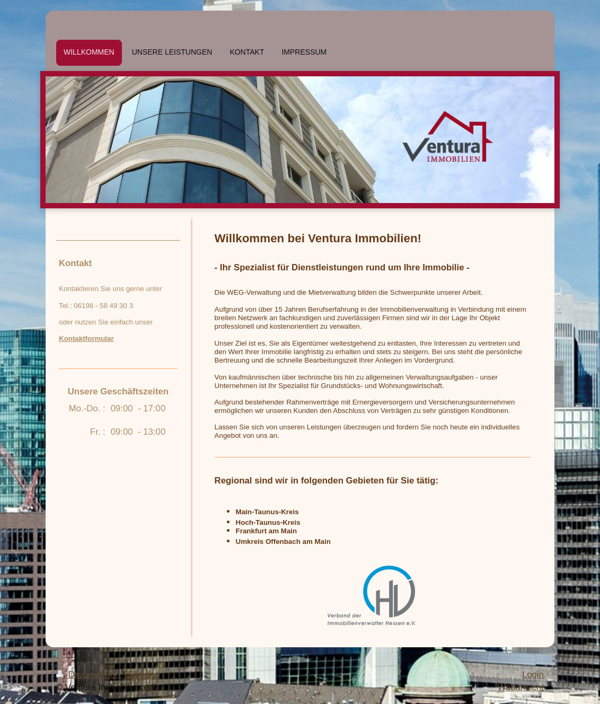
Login (533, 675)
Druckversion (89, 675)
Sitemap (143, 675)
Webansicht (521, 687)
